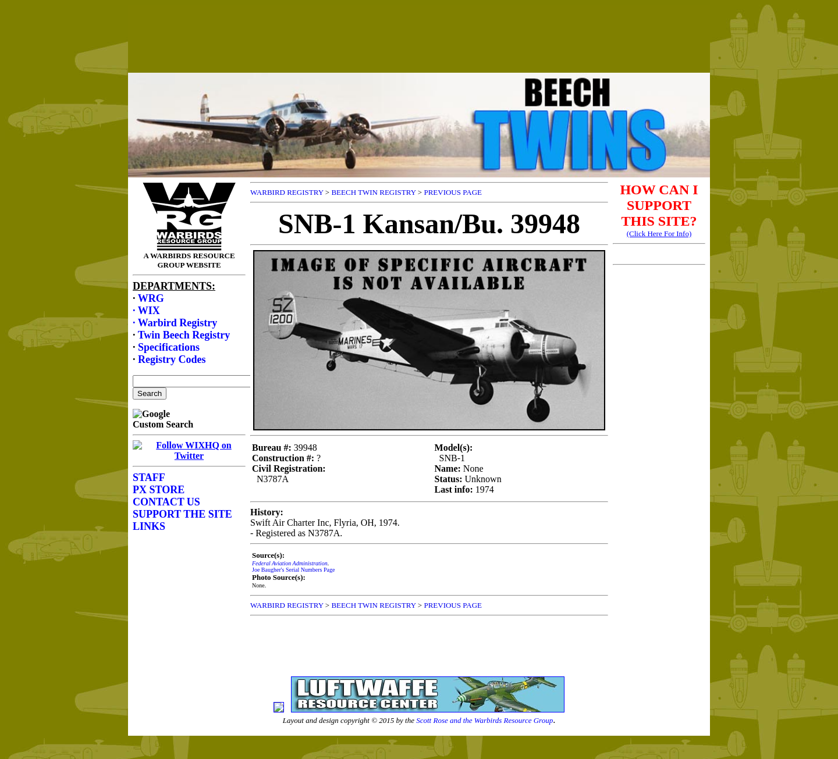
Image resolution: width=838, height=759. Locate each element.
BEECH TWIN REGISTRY (373, 192)
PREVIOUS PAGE (453, 192)
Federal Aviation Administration (290, 563)
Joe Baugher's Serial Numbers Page (293, 569)
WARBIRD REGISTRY (287, 192)
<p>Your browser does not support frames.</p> (419, 48)
